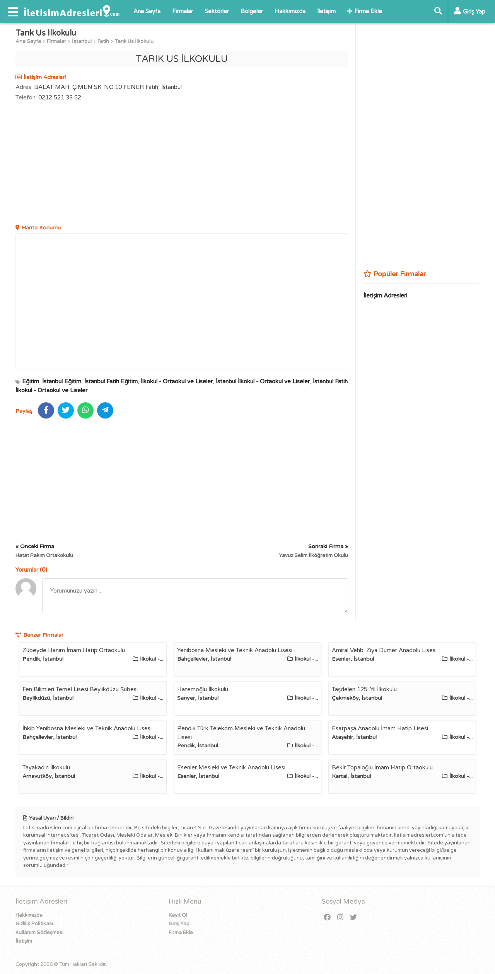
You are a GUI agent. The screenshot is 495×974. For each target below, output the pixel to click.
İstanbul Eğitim (61, 381)
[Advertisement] (181, 163)
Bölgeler (252, 11)
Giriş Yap (179, 924)
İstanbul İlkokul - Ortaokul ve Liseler (263, 381)
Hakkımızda (290, 11)
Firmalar (182, 11)
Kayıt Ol (178, 915)
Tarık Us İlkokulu (134, 41)
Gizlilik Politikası (34, 924)
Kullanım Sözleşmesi (39, 933)
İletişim (326, 11)
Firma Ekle (364, 11)
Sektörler (217, 11)
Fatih (103, 41)
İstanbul (82, 41)
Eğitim (30, 381)
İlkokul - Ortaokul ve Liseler (177, 381)
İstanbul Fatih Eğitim (111, 381)
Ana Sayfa (146, 11)
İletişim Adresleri (385, 295)
